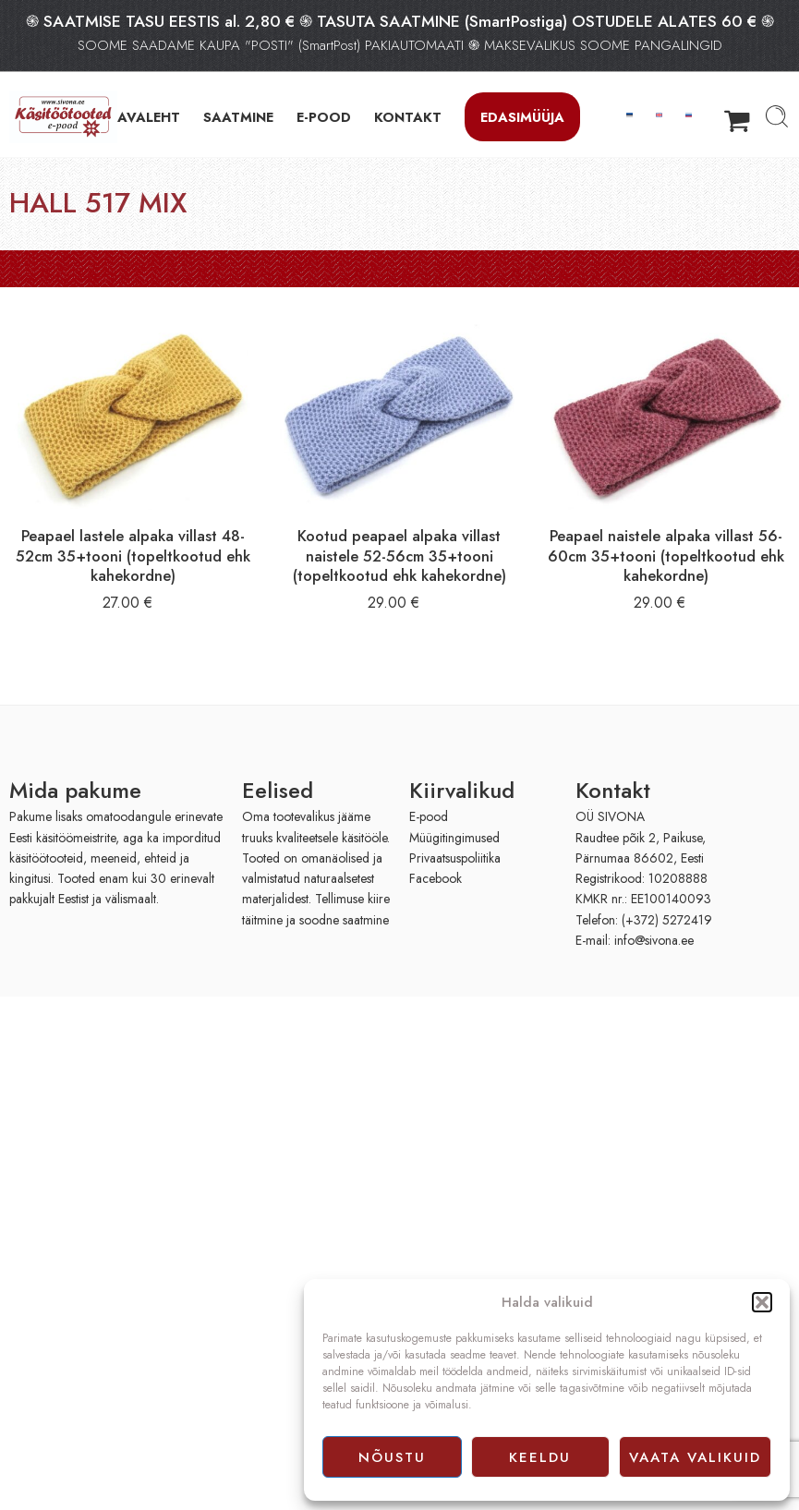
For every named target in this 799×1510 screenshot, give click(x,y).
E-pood (428, 816)
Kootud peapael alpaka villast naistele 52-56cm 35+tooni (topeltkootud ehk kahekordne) (399, 555)
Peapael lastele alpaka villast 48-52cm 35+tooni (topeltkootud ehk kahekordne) (133, 555)
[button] (762, 1302)
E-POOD (324, 117)
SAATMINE (238, 117)
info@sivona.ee (654, 940)
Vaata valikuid (695, 1457)
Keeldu (540, 1457)
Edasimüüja (522, 117)
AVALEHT (148, 117)
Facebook (435, 878)
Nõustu (392, 1457)
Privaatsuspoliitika (455, 858)
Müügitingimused (454, 837)
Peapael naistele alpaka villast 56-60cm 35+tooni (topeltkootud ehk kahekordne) (666, 555)
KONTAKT (408, 117)
